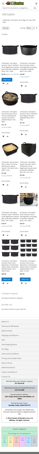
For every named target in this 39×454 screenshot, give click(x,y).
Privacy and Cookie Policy (11, 358)
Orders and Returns (9, 372)
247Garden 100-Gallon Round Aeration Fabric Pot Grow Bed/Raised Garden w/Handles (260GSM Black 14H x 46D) (9, 117)
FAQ (3, 340)
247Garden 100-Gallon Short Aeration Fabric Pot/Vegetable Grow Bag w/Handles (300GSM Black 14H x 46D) (28, 67)
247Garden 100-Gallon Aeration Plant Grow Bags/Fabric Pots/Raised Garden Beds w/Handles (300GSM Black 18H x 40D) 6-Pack (10, 266)
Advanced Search (8, 367)
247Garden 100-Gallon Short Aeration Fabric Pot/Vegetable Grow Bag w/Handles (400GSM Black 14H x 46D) (28, 216)
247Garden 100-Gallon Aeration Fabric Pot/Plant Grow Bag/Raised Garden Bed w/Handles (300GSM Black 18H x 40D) (10, 67)
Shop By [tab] (5, 28)
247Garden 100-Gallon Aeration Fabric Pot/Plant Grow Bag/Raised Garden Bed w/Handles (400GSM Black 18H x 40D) (10, 216)
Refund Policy (7, 331)
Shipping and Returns (10, 335)
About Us (5, 321)
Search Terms (7, 363)
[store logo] (15, 3)
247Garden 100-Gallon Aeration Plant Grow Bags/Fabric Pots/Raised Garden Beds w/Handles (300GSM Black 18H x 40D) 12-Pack (28, 266)
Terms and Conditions (10, 354)
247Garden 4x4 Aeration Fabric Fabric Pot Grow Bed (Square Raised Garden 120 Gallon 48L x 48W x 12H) (10, 166)
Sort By (22, 28)
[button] (3, 83)
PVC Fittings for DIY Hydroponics (19, 434)
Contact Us (6, 377)
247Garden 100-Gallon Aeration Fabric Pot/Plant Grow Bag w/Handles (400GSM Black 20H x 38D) (28, 116)
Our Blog (5, 349)
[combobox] (19, 8)
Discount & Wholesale (10, 326)
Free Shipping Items (9, 344)
